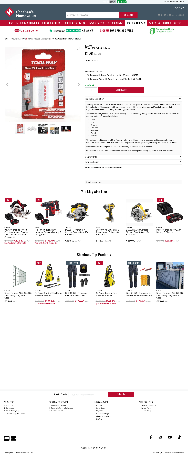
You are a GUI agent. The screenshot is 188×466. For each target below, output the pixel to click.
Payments (99, 411)
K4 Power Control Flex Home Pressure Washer (48, 294)
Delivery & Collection (57, 405)
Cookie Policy (145, 411)
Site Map (98, 419)
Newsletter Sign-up (11, 411)
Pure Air (98, 405)
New (11, 23)
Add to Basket (119, 89)
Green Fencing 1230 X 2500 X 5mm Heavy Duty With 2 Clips (169, 295)
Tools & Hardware (136, 23)
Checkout (180, 14)
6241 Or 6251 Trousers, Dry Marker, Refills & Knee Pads (139, 294)
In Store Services (56, 411)
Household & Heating (75, 23)
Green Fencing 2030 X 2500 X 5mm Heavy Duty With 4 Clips (18, 295)
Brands (167, 23)
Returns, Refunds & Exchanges (61, 408)
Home (166, 2)
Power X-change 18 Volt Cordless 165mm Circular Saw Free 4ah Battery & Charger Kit (16, 233)
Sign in (177, 8)
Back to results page (95, 182)
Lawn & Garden (96, 23)
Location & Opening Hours (14, 414)
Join (183, 8)
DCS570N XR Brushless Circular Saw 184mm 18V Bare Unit (137, 232)
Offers (177, 23)
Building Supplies (51, 23)
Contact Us (9, 408)
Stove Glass (100, 408)
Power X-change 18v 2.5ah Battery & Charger (168, 231)
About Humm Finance (103, 416)
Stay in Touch (60, 394)
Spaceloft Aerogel (102, 414)
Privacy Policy (145, 408)
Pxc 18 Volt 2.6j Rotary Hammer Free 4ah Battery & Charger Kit (48, 232)
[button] (79, 49)
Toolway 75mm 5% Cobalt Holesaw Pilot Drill (115, 79)
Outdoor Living (115, 23)
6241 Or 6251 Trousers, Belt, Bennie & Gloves (76, 294)
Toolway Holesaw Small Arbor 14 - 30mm (114, 75)
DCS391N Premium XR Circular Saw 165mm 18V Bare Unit (76, 232)
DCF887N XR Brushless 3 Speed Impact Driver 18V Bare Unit (107, 232)
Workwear (154, 23)
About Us (8, 405)
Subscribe (121, 394)
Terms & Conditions (148, 405)
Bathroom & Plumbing (27, 23)
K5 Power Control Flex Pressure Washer (106, 294)
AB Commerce (179, 453)
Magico (160, 453)
